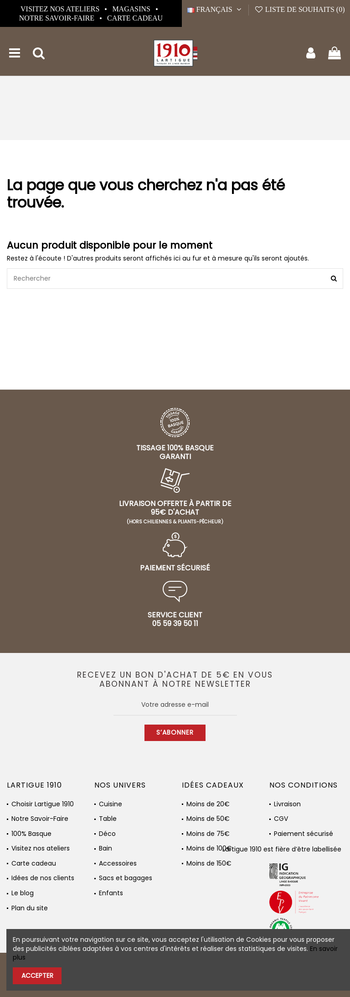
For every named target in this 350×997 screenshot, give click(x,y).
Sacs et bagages (125, 878)
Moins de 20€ (208, 804)
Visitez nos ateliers (61, 9)
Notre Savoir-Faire (57, 18)
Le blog (22, 893)
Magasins (132, 9)
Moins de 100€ (209, 848)
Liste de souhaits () (299, 9)
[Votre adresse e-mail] (175, 705)
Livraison (287, 804)
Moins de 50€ (208, 818)
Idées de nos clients (42, 878)
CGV (281, 818)
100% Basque (31, 834)
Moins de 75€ (208, 834)
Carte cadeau (135, 18)
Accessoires (118, 863)
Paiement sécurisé (303, 834)
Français (215, 9)
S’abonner (175, 732)
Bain (105, 848)
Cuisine (110, 804)
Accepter (37, 975)
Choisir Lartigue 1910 (42, 804)
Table (108, 818)
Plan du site (29, 908)
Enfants (111, 893)
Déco (107, 834)
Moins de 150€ (209, 863)
